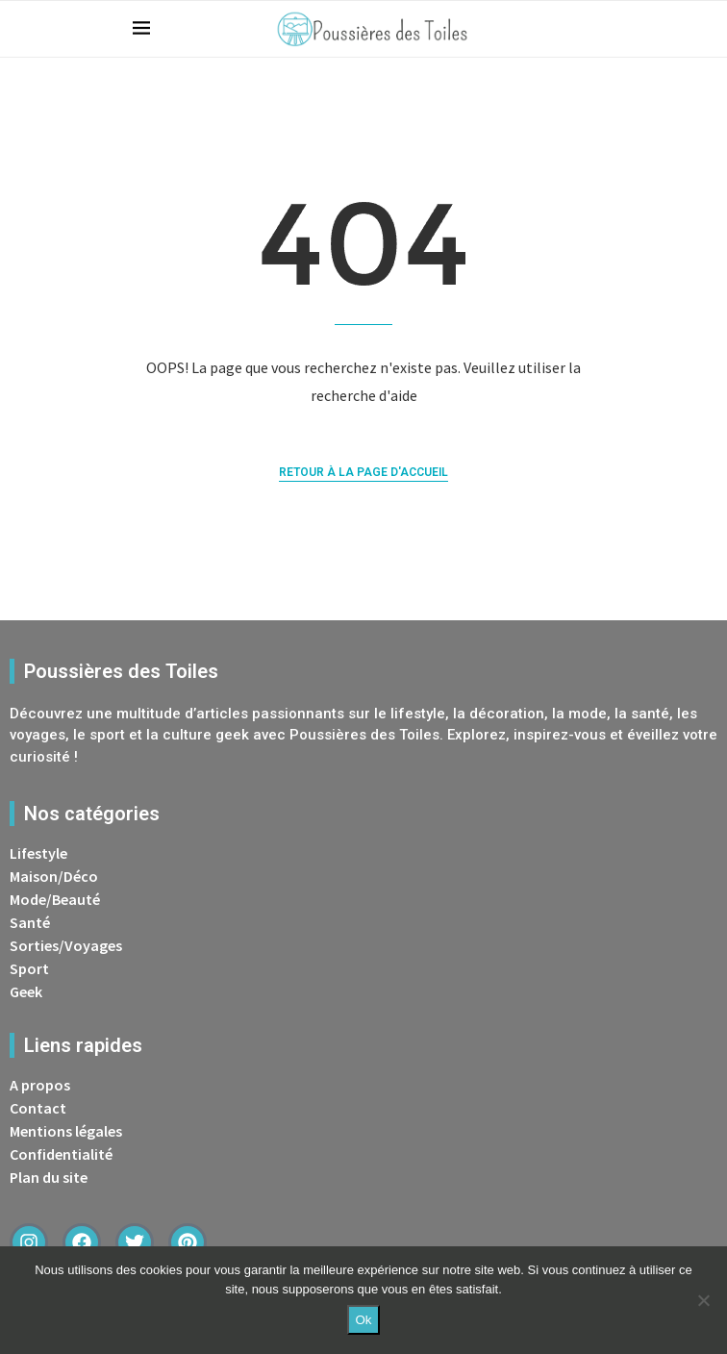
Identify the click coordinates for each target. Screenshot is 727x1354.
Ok (363, 1320)
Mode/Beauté (55, 899)
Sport (29, 968)
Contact (38, 1108)
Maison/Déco (54, 876)
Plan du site (49, 1177)
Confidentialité (61, 1154)
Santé (30, 922)
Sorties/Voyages (66, 945)
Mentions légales (66, 1131)
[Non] (703, 1300)
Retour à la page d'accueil (363, 472)
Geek (26, 991)
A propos (40, 1084)
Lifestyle (38, 853)
